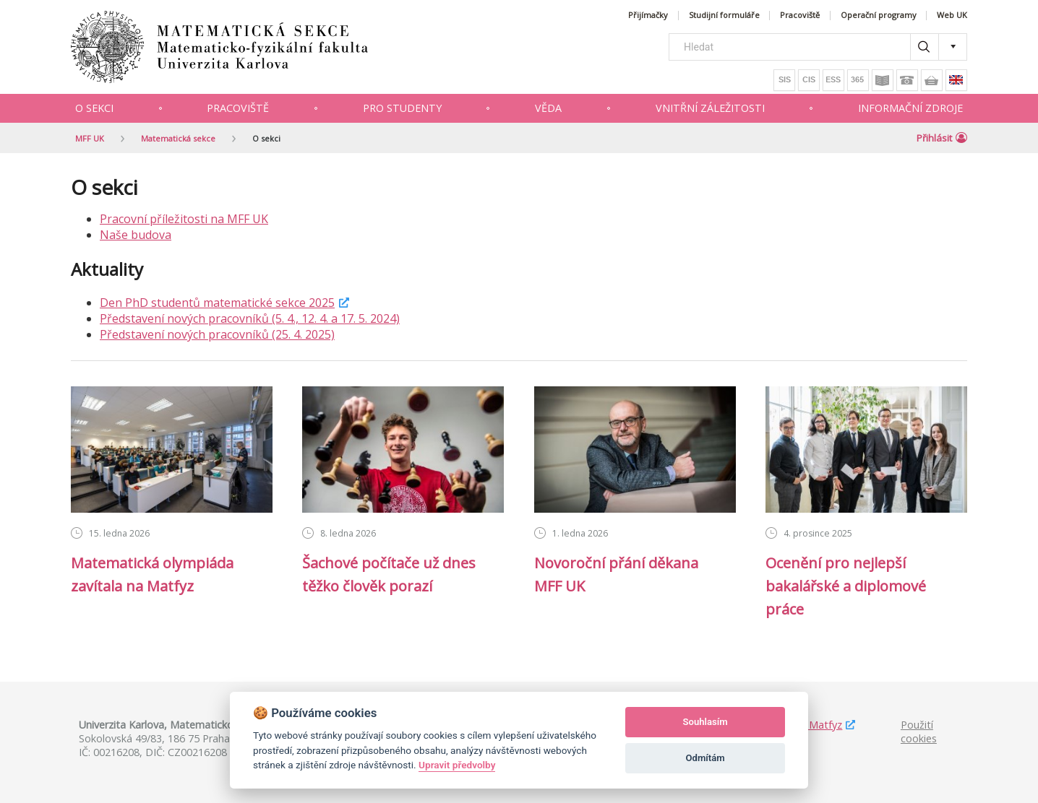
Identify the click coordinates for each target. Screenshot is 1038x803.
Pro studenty (402, 108)
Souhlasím (705, 721)
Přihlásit (942, 138)
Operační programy (879, 15)
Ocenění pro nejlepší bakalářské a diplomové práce (845, 586)
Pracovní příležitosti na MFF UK (184, 219)
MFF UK (89, 138)
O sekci (94, 108)
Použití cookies (919, 731)
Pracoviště (800, 15)
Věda (548, 108)
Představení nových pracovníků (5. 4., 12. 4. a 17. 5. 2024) (250, 318)
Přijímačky (648, 15)
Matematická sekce (178, 138)
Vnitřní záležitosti (710, 108)
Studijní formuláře (724, 15)
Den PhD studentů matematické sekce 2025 (217, 303)
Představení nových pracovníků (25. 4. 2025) (217, 334)
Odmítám (705, 757)
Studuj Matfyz (808, 725)
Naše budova (135, 235)
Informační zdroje (910, 108)
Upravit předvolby (457, 765)
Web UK (952, 15)
